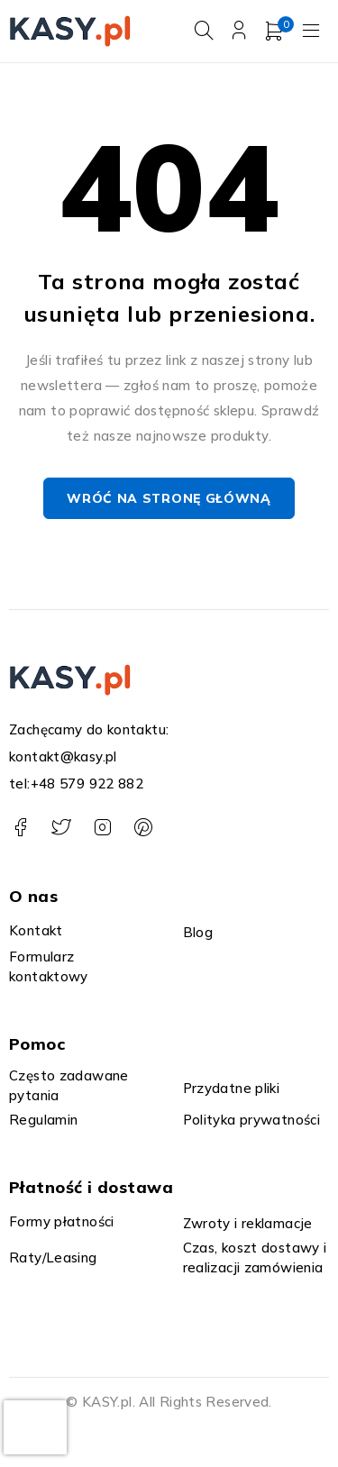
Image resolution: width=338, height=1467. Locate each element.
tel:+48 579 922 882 (76, 783)
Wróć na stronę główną (169, 499)
